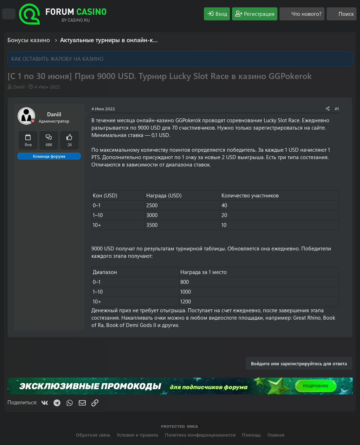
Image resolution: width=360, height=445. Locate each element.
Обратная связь (93, 435)
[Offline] (32, 121)
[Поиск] (341, 13)
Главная (276, 435)
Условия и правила (137, 435)
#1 (337, 108)
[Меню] (8, 14)
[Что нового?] (301, 13)
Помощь (251, 435)
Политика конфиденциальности (200, 435)
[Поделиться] (327, 109)
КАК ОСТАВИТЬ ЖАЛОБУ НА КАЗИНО (57, 58)
